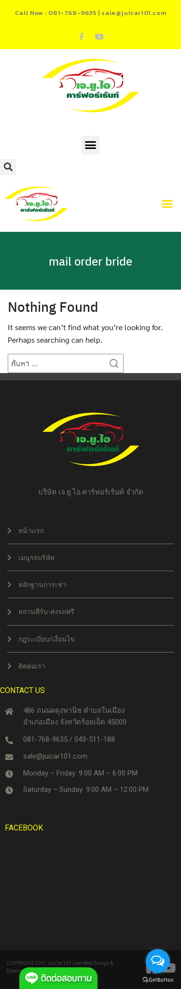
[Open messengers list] (158, 961)
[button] (91, 145)
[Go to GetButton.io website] (157, 979)
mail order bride (90, 261)
